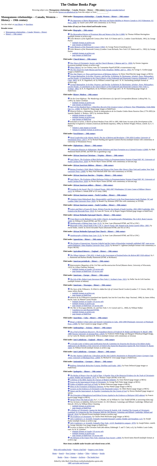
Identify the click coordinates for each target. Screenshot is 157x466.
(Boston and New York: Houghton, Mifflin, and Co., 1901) (100, 70)
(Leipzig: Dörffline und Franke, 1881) (95, 366)
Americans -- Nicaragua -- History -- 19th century (92, 285)
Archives (82, 457)
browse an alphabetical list (68, 12)
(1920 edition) (110, 255)
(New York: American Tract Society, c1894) (95, 438)
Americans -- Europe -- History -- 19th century (91, 275)
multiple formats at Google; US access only (88, 269)
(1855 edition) (107, 395)
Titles (87, 453)
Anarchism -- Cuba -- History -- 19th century (90, 318)
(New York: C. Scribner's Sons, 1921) (98, 279)
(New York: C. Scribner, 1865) (111, 87)
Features (74, 457)
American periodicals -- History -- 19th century (91, 261)
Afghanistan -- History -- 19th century (87, 145)
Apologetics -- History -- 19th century (87, 371)
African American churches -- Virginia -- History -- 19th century (97, 175)
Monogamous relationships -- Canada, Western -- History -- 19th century (101, 16)
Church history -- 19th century (85, 59)
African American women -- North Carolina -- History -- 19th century (100, 195)
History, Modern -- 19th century (85, 95)
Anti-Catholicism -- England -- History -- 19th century (94, 340)
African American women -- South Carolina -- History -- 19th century (100, 205)
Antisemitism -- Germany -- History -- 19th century (93, 361)
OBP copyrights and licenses (78, 463)
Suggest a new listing (95, 450)
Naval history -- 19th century (84, 134)
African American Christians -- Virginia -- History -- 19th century (98, 155)
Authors (80, 453)
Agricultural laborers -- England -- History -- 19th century (95, 251)
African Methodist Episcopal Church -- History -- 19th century (97, 215)
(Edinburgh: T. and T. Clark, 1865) (111, 78)
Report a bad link (79, 450)
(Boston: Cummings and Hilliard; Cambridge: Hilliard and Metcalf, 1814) (110, 412)
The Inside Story (93, 457)
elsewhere (29, 24)
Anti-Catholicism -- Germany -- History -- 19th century (94, 352)
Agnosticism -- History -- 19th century (87, 239)
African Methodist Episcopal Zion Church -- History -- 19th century (99, 231)
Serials (102, 453)
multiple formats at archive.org (83, 43)
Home (54, 453)
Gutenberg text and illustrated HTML (85, 310)
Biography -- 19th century (83, 30)
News (66, 457)
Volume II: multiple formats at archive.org (87, 130)
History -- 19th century (14, 34)
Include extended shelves (115, 10)
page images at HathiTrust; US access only (87, 271)
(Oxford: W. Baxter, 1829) (111, 346)
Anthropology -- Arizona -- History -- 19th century (92, 328)
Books (60, 457)
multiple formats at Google (82, 115)
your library (18, 24)
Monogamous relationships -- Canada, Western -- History (26, 32)
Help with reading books (62, 450)
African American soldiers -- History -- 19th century (93, 185)
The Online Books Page (78, 4)
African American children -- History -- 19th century (93, 165)
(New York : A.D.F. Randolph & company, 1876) (103, 423)
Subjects (94, 453)
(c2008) (109, 150)
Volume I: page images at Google (84, 128)
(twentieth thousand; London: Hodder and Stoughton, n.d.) (106, 419)
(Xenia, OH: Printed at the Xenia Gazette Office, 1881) (109, 226)
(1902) (87, 47)
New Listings (71, 453)
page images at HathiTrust (81, 45)
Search (61, 453)
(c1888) (97, 34)
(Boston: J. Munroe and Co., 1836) (101, 63)
